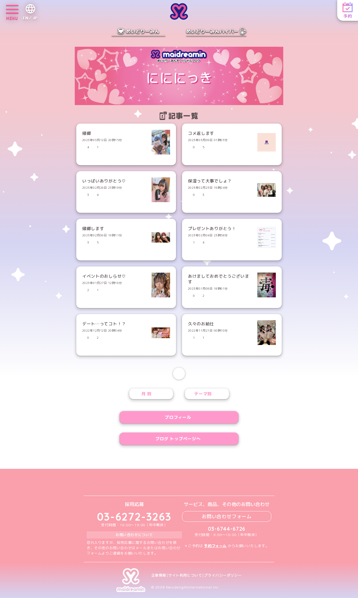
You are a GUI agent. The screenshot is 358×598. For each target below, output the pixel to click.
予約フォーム (215, 545)
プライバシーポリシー (223, 575)
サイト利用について (185, 575)
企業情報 (158, 575)
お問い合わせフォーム (227, 516)
